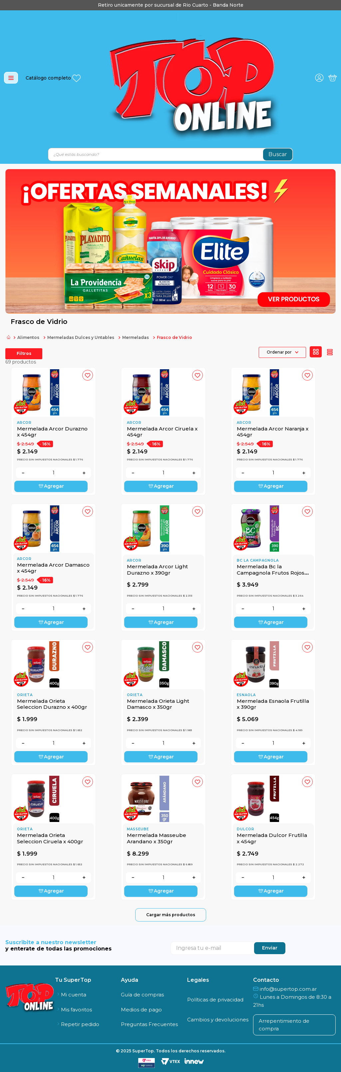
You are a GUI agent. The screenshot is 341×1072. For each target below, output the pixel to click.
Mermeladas (135, 337)
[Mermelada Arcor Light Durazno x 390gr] (163, 567)
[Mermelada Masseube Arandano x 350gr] (163, 837)
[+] (84, 472)
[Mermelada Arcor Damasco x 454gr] (53, 567)
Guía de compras (142, 994)
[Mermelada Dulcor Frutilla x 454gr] (273, 837)
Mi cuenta (70, 994)
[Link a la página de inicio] (8, 338)
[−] (23, 472)
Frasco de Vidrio (174, 337)
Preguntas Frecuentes (149, 1024)
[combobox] (170, 154)
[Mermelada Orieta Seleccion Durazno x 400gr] (53, 702)
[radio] (316, 352)
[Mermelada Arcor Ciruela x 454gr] (163, 431)
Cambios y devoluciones (217, 1019)
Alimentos (28, 337)
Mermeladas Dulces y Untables (80, 337)
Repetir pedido (77, 1024)
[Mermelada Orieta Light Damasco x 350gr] (163, 702)
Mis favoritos (73, 1009)
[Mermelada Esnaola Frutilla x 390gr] (273, 702)
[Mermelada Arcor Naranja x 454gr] (273, 431)
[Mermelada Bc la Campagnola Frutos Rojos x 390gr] (273, 567)
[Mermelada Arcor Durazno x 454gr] (53, 431)
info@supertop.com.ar (285, 989)
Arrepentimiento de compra (284, 1025)
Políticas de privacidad (215, 999)
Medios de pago (141, 1009)
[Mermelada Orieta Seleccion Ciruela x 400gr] (53, 837)
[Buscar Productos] (277, 154)
